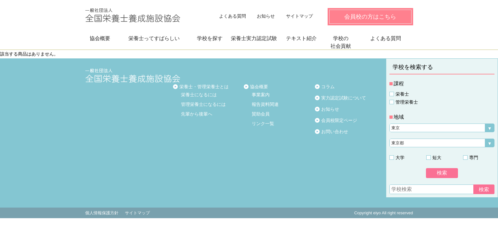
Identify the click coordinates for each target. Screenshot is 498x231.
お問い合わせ (334, 131)
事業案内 (261, 94)
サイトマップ (299, 16)
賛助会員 (261, 113)
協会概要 (100, 38)
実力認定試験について (343, 97)
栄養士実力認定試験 (254, 38)
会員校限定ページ (339, 120)
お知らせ (266, 16)
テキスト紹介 (301, 38)
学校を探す (210, 38)
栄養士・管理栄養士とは (204, 86)
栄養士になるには (199, 94)
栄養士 (402, 94)
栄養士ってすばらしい (154, 38)
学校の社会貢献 (341, 42)
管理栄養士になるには (203, 104)
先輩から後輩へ (196, 113)
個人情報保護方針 (101, 212)
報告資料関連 (265, 104)
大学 (400, 157)
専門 (473, 157)
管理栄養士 (407, 102)
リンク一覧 (263, 123)
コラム (328, 86)
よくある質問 (232, 16)
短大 (436, 157)
